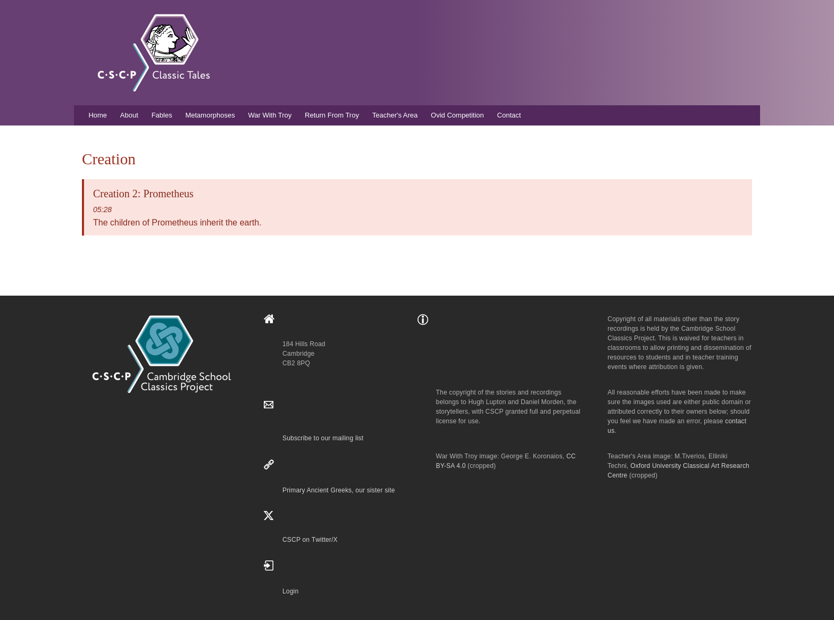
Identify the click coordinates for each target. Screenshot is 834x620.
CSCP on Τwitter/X (310, 539)
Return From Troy (332, 115)
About (129, 115)
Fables (162, 115)
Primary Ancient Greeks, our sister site (338, 490)
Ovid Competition (457, 115)
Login (290, 591)
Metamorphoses (210, 115)
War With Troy (269, 115)
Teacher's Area (395, 115)
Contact (509, 115)
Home (97, 115)
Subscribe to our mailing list (322, 438)
